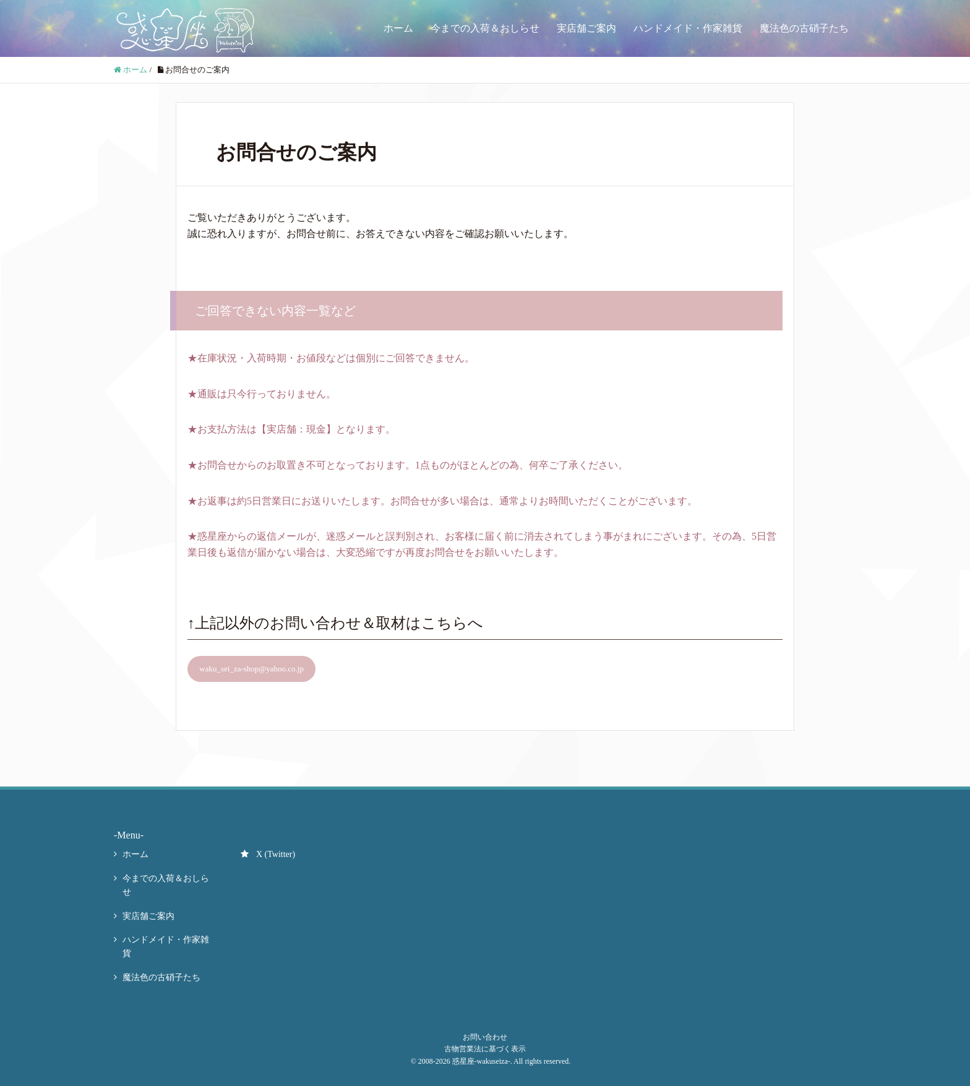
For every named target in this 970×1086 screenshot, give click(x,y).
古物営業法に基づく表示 (485, 1049)
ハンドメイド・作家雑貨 (687, 28)
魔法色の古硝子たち (804, 28)
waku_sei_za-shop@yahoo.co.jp (251, 668)
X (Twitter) (268, 854)
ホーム (398, 28)
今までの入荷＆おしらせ (485, 28)
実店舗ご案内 (586, 28)
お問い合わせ (485, 1037)
